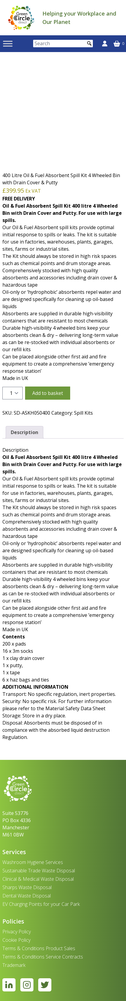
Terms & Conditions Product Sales (38, 948)
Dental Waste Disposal (26, 895)
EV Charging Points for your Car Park (41, 904)
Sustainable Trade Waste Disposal (38, 870)
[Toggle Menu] (8, 43)
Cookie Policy (16, 940)
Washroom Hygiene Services (32, 862)
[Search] (63, 43)
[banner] (21, 17)
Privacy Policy (16, 931)
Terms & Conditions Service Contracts (42, 956)
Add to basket (47, 393)
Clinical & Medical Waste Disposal (38, 879)
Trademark (13, 965)
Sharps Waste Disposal (27, 887)
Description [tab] (24, 432)
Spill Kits (83, 413)
